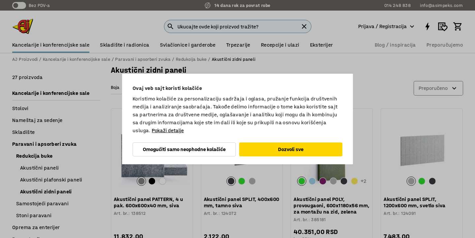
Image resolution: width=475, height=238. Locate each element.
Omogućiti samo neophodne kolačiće (184, 149)
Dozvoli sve (290, 149)
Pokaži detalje (168, 130)
